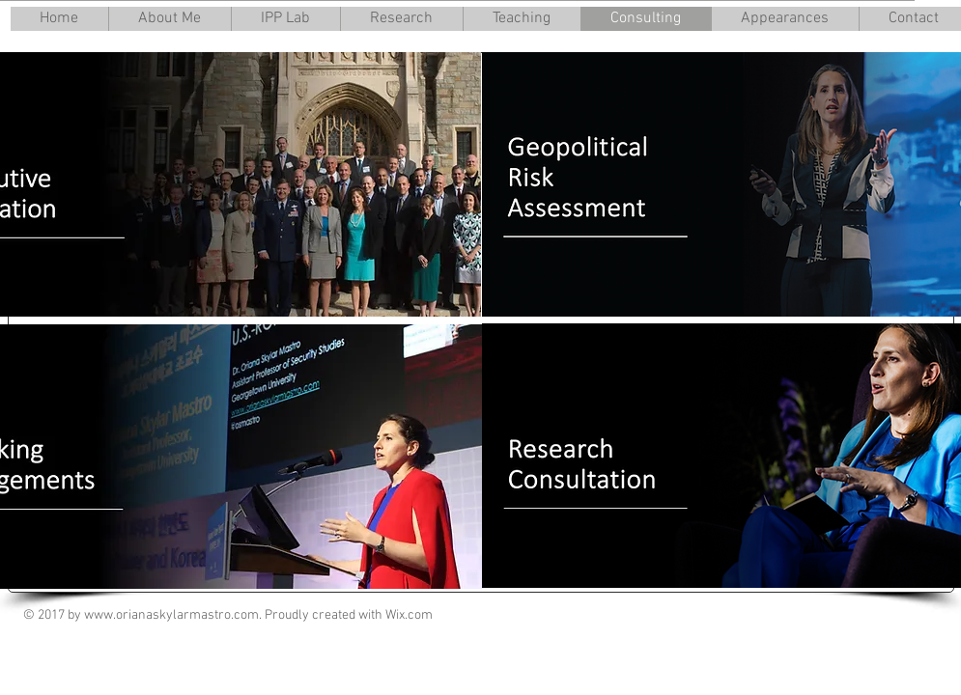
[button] (169, 19)
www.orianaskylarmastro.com (171, 615)
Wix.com (409, 615)
